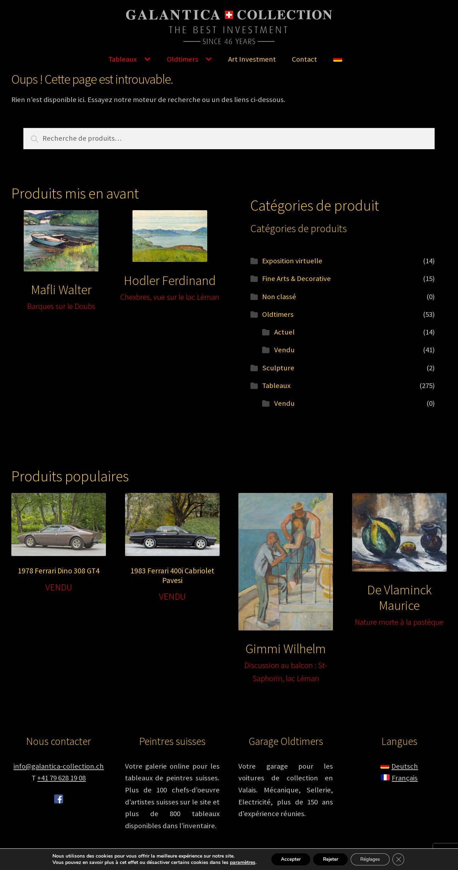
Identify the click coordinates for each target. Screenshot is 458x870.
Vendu (284, 349)
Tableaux (122, 59)
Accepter (288, 858)
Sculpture (278, 367)
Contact (304, 59)
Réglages (372, 858)
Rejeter (330, 858)
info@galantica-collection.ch (58, 766)
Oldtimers (182, 59)
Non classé (279, 296)
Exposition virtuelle (292, 260)
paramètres (238, 862)
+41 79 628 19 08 (61, 777)
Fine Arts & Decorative (296, 278)
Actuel (284, 332)
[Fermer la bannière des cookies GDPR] (402, 859)
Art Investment (252, 59)
